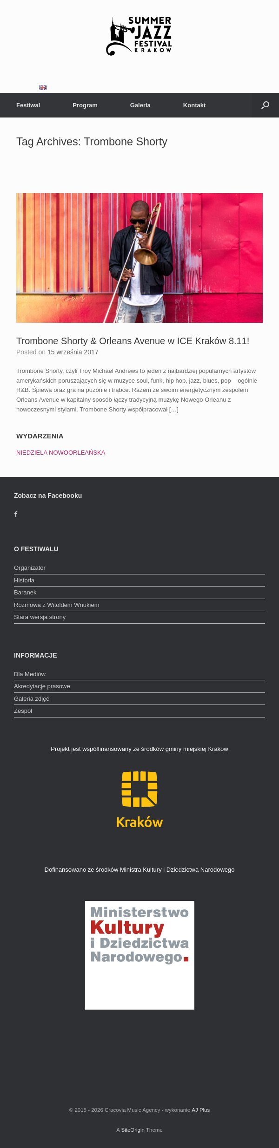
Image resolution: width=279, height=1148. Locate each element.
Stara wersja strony (40, 616)
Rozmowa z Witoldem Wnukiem (57, 604)
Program (85, 105)
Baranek (25, 592)
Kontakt (194, 105)
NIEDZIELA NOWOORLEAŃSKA (60, 452)
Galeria (140, 105)
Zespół (23, 710)
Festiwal (28, 105)
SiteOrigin (133, 1130)
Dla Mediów (30, 674)
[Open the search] (265, 105)
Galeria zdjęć (31, 698)
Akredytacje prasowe (42, 686)
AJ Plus (201, 1110)
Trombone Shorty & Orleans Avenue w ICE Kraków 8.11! (132, 341)
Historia (24, 580)
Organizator (30, 567)
